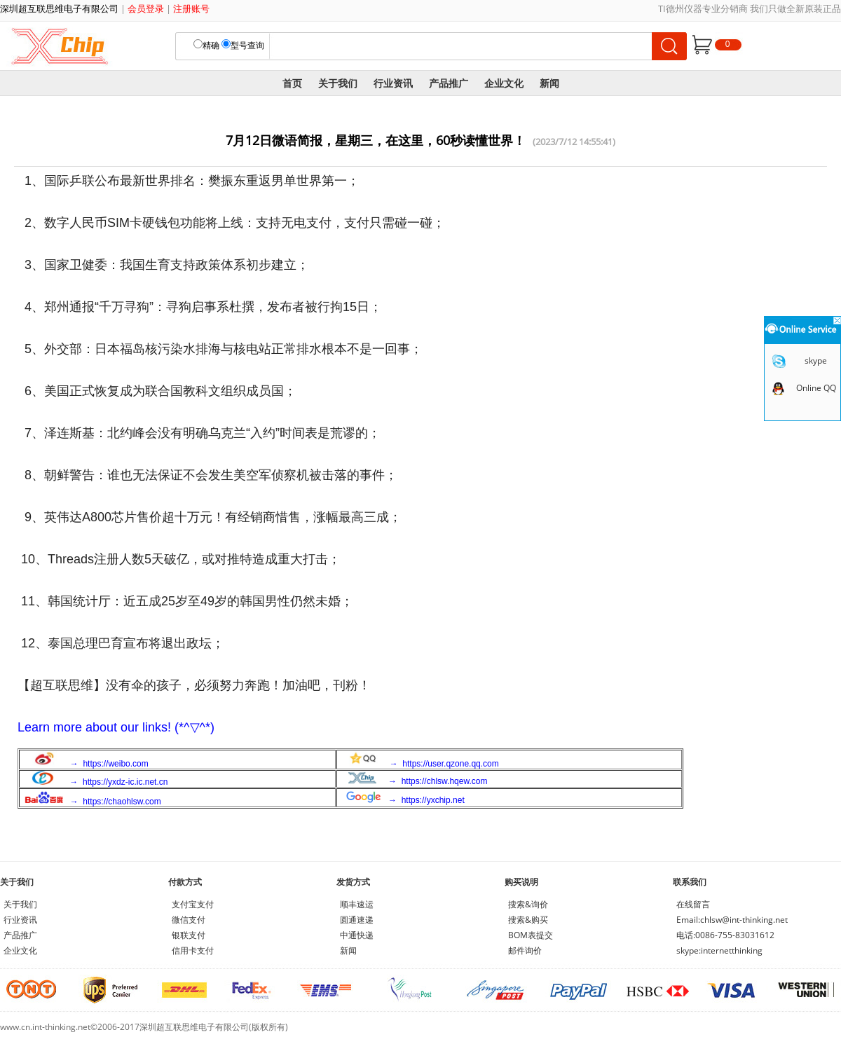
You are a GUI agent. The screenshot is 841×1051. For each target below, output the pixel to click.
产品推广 (448, 83)
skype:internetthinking (719, 950)
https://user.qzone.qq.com (450, 764)
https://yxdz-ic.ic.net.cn (125, 782)
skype (816, 360)
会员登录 (146, 8)
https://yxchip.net (433, 800)
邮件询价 (525, 950)
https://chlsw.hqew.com (445, 781)
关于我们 (337, 83)
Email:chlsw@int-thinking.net (732, 920)
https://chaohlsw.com (121, 801)
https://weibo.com (115, 764)
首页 (292, 83)
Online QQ (816, 388)
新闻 (549, 83)
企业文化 (504, 83)
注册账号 (191, 8)
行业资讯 (393, 83)
